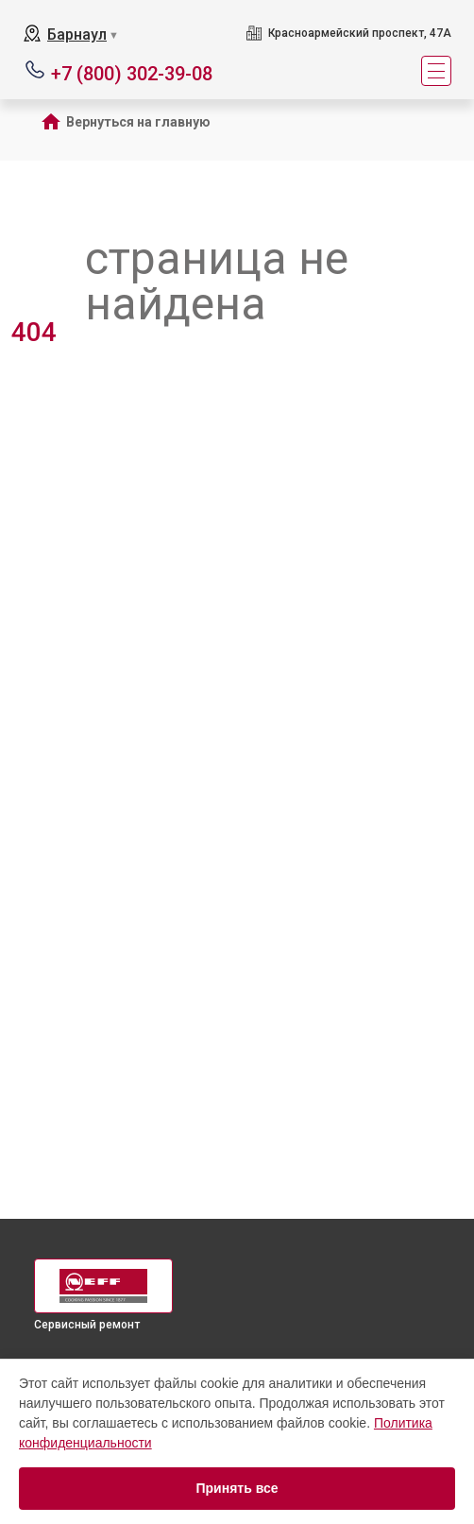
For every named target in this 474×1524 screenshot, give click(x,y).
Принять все (236, 1488)
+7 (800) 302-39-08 (131, 72)
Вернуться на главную (138, 121)
